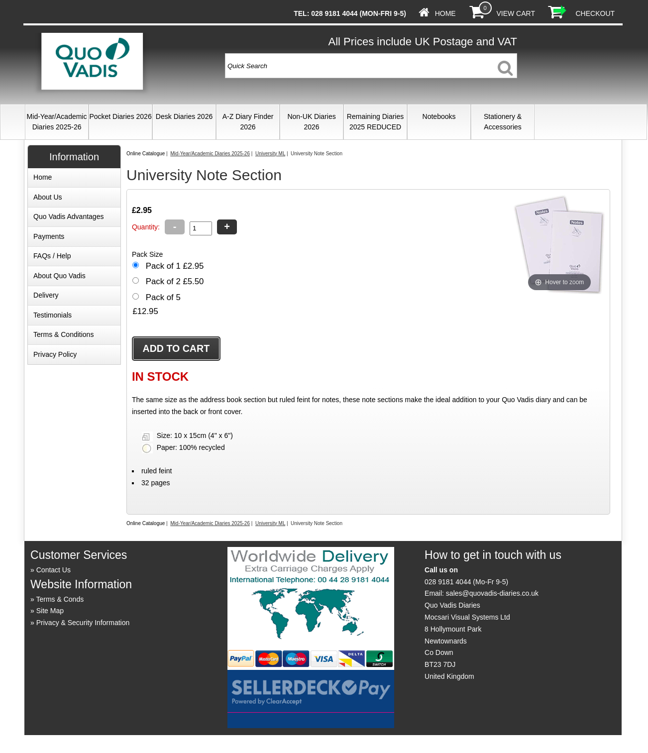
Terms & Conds (60, 599)
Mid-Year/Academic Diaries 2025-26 (57, 121)
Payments (48, 236)
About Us (47, 197)
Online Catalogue (145, 153)
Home (445, 13)
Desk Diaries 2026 (184, 116)
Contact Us (53, 570)
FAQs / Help (52, 256)
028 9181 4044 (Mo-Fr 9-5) (466, 582)
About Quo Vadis (59, 276)
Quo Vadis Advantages (68, 216)
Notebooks (439, 116)
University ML (270, 153)
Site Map (50, 611)
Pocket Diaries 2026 (120, 116)
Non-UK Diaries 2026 (311, 121)
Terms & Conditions (63, 334)
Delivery (46, 295)
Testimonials (52, 315)
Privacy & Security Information (83, 623)
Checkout (595, 13)
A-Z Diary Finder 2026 (248, 121)
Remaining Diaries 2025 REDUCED (375, 121)
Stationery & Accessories (503, 121)
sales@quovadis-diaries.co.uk (492, 593)
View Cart (515, 13)
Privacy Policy (55, 354)
